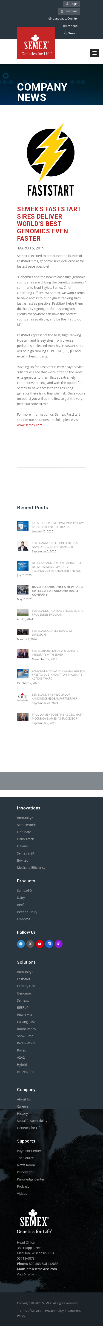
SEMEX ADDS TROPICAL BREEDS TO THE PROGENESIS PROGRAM (57, 613)
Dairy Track (25, 839)
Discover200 (26, 1172)
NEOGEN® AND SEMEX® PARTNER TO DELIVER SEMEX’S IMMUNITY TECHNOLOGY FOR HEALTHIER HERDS (56, 567)
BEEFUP (23, 1007)
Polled (21, 1050)
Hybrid (22, 1064)
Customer (69, 11)
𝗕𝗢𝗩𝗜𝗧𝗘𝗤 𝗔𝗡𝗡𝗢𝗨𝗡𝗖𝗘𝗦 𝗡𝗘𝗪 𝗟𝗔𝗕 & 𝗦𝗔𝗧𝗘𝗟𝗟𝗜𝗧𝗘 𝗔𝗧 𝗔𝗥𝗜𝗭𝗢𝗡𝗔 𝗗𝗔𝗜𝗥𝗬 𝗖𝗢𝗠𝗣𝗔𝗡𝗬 (57, 591)
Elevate (22, 846)
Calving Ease (26, 1022)
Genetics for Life (29, 1128)
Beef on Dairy (27, 912)
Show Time (25, 1036)
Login (71, 4)
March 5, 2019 (31, 248)
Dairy (21, 897)
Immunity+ (25, 817)
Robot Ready (26, 1029)
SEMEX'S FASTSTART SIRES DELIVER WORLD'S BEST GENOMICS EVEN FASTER (49, 224)
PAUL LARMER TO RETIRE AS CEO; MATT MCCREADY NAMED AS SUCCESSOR (57, 716)
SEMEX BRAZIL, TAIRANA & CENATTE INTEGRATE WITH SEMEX (55, 653)
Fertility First (26, 986)
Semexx (23, 1000)
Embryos (23, 919)
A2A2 (21, 1057)
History (22, 1113)
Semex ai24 (25, 853)
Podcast (23, 1186)
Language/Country (63, 18)
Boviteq (22, 860)
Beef (20, 905)
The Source (25, 1158)
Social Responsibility (32, 1120)
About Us (24, 1099)
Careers (23, 1106)
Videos (70, 26)
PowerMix (24, 1014)
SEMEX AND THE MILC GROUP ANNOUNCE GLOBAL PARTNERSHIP (54, 696)
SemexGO (24, 890)
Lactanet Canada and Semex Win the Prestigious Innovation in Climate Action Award (58, 674)
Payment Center (29, 1151)
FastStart (23, 979)
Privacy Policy (54, 1311)
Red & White (26, 1043)
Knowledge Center (30, 1179)
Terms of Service (29, 1311)
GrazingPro (25, 1071)
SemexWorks (27, 825)
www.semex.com (30, 425)
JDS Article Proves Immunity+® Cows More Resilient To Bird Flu (58, 525)
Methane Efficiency (31, 867)
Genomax (24, 993)
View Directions (27, 1274)
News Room (26, 1165)
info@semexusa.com (41, 1269)
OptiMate (24, 832)
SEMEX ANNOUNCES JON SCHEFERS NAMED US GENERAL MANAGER (55, 545)
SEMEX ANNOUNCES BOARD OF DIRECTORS (52, 633)
